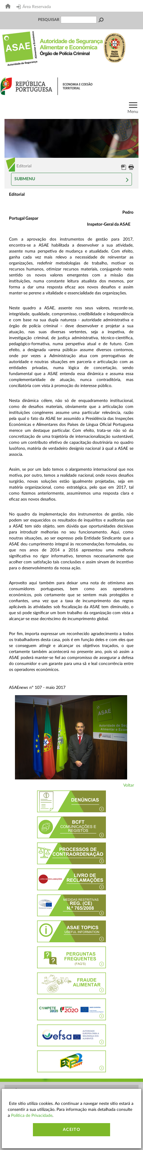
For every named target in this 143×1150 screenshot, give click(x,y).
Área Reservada (33, 7)
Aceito (71, 1130)
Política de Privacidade (31, 1116)
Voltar (128, 785)
